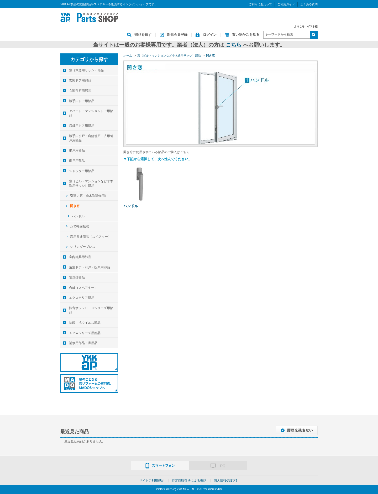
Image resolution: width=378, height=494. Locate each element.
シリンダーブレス (82, 247)
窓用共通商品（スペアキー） (90, 237)
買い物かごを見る (245, 35)
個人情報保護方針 (226, 480)
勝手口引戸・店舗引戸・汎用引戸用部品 (91, 138)
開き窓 (75, 206)
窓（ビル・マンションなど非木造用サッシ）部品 (91, 183)
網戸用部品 (77, 150)
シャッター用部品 (81, 171)
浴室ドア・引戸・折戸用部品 (89, 267)
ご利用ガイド (286, 4)
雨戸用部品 (77, 161)
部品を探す (142, 35)
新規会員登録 (177, 35)
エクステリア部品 (81, 298)
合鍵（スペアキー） (83, 288)
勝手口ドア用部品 (81, 101)
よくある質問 (309, 4)
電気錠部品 (77, 277)
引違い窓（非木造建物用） (89, 196)
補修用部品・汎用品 (83, 343)
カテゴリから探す (89, 59)
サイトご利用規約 (151, 480)
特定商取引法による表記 (189, 480)
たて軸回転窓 (79, 226)
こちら (234, 45)
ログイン (210, 35)
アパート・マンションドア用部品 (91, 113)
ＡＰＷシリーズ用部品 (85, 333)
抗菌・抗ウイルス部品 (85, 323)
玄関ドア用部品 (80, 80)
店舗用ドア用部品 (81, 126)
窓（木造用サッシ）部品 (86, 70)
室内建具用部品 (80, 257)
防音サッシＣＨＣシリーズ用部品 (91, 310)
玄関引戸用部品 (80, 91)
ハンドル (130, 206)
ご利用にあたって (260, 4)
